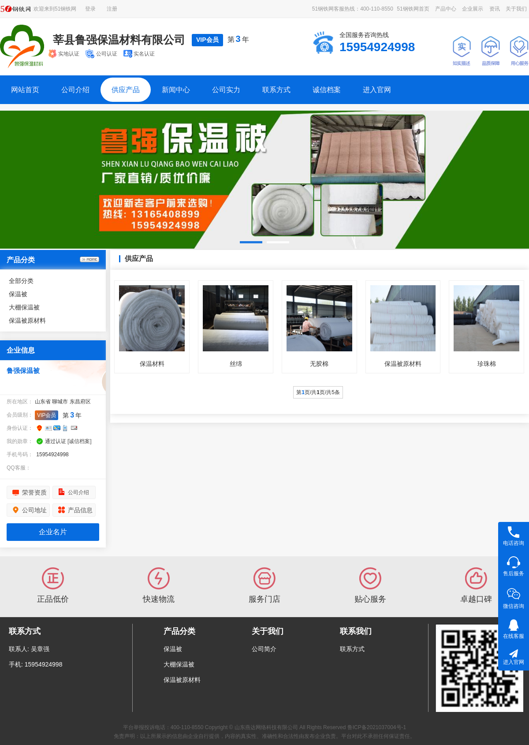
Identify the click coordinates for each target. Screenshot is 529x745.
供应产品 (126, 89)
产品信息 (80, 510)
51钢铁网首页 (413, 9)
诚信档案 (327, 89)
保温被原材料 (27, 320)
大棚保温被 (24, 307)
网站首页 (25, 89)
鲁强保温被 (23, 370)
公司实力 (226, 89)
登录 (90, 9)
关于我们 (516, 9)
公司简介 (264, 648)
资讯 (494, 9)
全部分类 (21, 280)
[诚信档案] (79, 441)
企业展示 (472, 9)
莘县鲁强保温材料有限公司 (119, 40)
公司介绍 (75, 89)
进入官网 (377, 89)
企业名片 (53, 532)
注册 (112, 9)
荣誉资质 (34, 492)
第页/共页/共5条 (318, 392)
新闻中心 (176, 89)
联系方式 (276, 89)
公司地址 (34, 510)
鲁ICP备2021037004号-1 (376, 727)
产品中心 (445, 9)
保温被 (18, 294)
